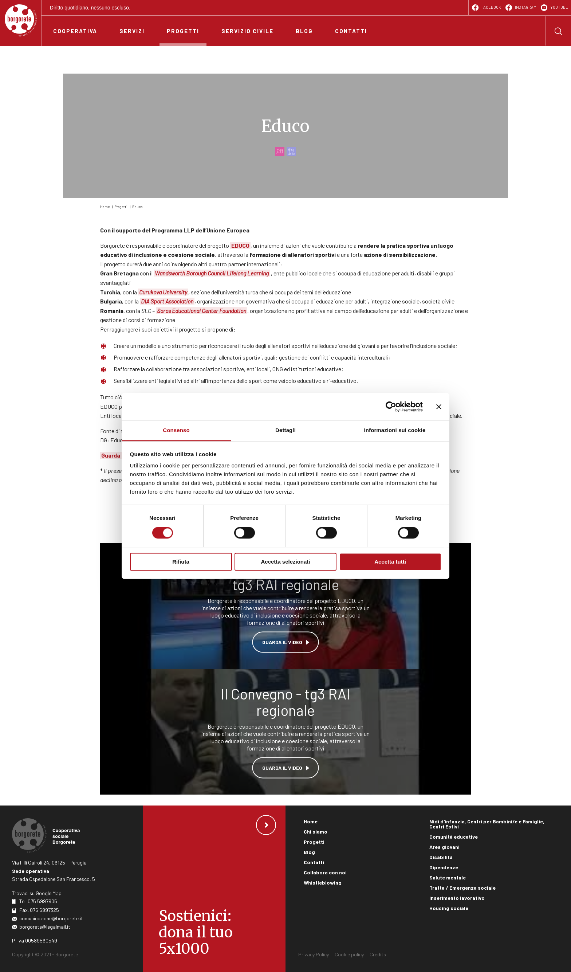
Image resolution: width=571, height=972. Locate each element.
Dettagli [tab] (285, 430)
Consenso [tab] (176, 430)
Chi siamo (315, 831)
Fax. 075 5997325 (39, 910)
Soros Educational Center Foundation (201, 310)
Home (105, 206)
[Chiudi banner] (438, 406)
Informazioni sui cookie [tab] (395, 430)
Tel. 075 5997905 (38, 901)
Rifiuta (180, 561)
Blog (309, 852)
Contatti (314, 862)
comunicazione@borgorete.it (51, 918)
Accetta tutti (390, 561)
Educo (137, 206)
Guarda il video (282, 642)
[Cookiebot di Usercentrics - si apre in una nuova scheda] (391, 406)
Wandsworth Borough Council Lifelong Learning (212, 273)
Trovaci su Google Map (37, 893)
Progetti (120, 206)
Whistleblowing (323, 882)
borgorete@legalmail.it (44, 927)
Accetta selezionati (285, 561)
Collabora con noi (325, 872)
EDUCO (240, 245)
